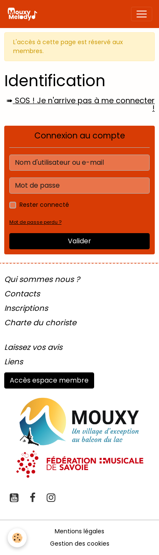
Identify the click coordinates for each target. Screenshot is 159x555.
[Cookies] (17, 537)
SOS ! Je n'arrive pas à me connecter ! (84, 104)
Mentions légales (79, 531)
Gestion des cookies (79, 543)
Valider (79, 241)
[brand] (24, 14)
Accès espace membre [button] (49, 380)
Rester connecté (44, 204)
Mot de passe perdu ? (35, 222)
